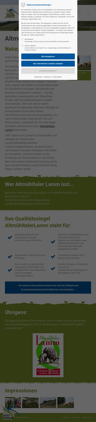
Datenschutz (38, 77)
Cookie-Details (57, 77)
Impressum (47, 77)
